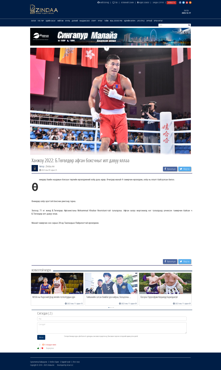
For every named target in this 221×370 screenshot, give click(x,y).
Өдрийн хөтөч (129, 21)
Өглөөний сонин (127, 2)
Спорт (93, 21)
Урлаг (100, 21)
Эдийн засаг (51, 21)
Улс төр (41, 21)
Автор (41, 166)
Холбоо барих (54, 361)
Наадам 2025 (84, 21)
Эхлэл (33, 21)
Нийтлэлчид (103, 2)
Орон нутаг (158, 21)
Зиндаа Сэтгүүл (158, 2)
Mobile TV (171, 2)
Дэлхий (75, 21)
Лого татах (76, 361)
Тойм (106, 21)
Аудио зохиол (143, 2)
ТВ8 (115, 2)
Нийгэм (60, 21)
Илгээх (41, 337)
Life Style (141, 21)
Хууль (67, 21)
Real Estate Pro (116, 21)
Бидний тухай (65, 361)
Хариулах (50, 348)
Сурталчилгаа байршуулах (38, 361)
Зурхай (149, 21)
